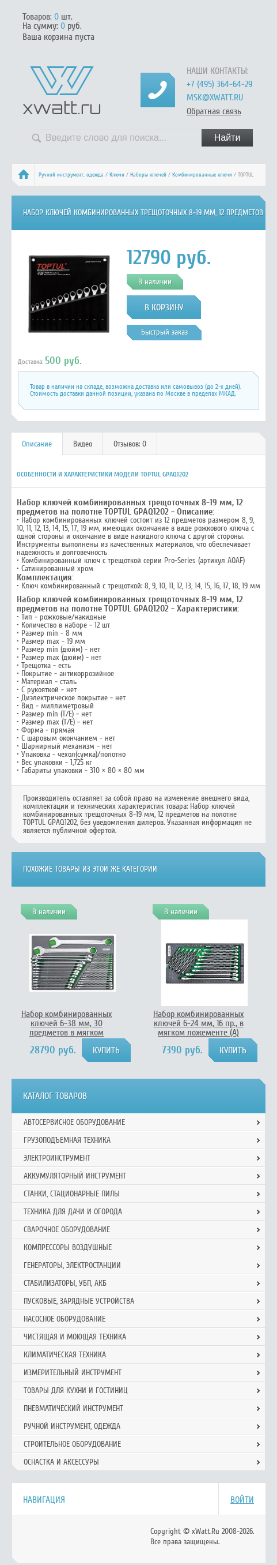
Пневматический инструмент (73, 1408)
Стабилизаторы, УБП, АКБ (65, 1283)
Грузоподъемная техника (67, 1140)
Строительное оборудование (72, 1444)
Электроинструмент (57, 1158)
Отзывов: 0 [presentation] (129, 444)
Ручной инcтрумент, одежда (71, 174)
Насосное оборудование (64, 1319)
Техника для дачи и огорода (73, 1212)
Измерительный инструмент (73, 1373)
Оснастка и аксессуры (61, 1462)
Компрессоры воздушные (68, 1247)
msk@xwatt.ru (215, 97)
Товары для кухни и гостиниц (76, 1390)
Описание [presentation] (37, 444)
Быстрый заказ (164, 332)
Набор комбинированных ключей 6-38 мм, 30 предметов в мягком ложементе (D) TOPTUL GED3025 (66, 1032)
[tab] (37, 444)
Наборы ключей (148, 174)
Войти (242, 1500)
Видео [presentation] (82, 444)
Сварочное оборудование (67, 1229)
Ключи (116, 174)
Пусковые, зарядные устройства (79, 1301)
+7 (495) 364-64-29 (219, 84)
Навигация (44, 1500)
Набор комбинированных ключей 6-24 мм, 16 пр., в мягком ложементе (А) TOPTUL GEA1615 (198, 1028)
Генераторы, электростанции (72, 1265)
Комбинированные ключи (202, 174)
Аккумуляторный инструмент (75, 1176)
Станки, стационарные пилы (72, 1194)
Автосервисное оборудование (74, 1122)
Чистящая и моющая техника (75, 1337)
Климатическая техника (65, 1355)
